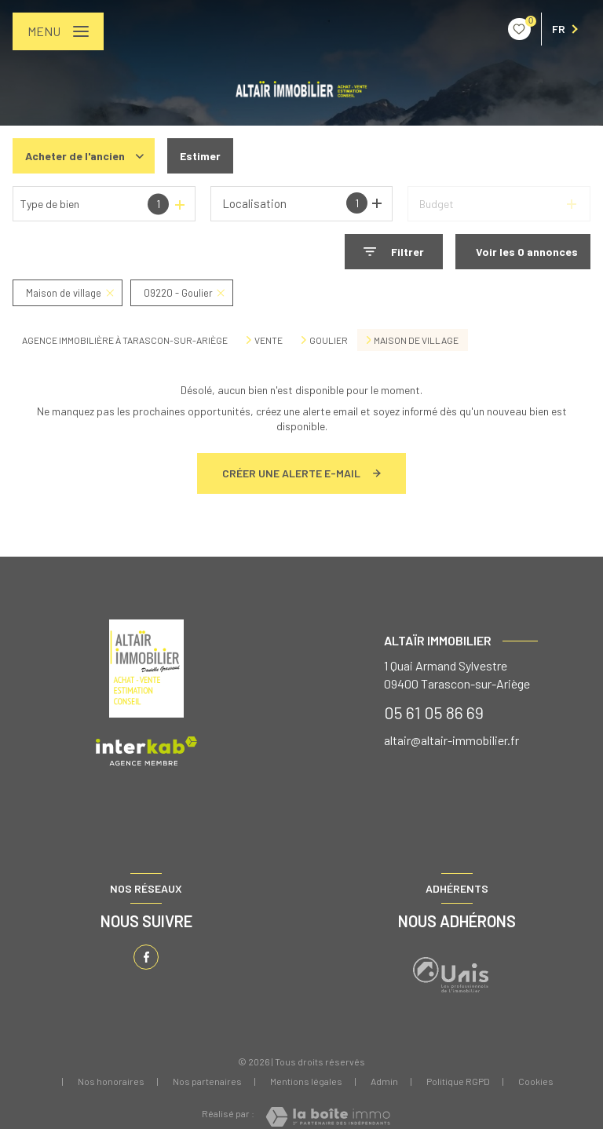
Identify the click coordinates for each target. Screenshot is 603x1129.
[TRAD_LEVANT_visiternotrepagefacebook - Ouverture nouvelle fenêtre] (146, 957)
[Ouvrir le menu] (58, 31)
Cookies (536, 1081)
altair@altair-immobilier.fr (451, 740)
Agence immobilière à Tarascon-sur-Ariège (125, 339)
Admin (384, 1081)
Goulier (328, 340)
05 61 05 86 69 (434, 712)
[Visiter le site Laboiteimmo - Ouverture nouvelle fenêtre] (327, 1117)
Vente (268, 340)
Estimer (200, 156)
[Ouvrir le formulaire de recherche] (394, 251)
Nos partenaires (207, 1081)
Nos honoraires (111, 1081)
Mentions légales (306, 1081)
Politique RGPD (458, 1081)
